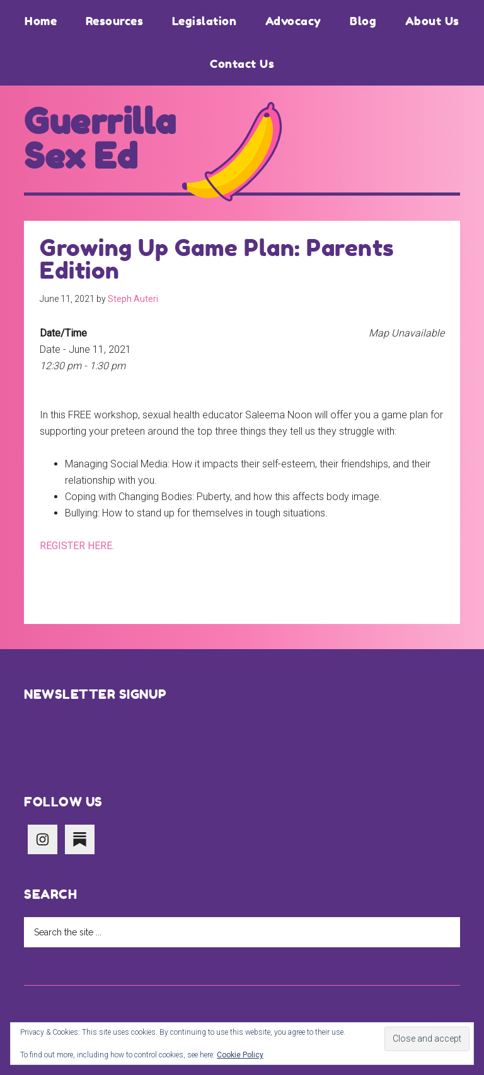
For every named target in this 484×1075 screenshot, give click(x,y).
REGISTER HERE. (77, 546)
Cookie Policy (240, 1054)
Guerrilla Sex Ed (100, 139)
